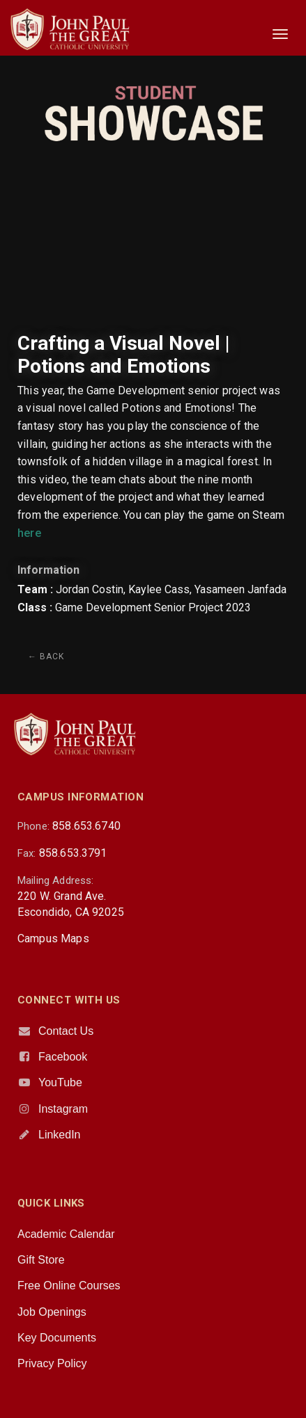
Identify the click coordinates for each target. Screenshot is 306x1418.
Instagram (63, 1109)
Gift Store (41, 1260)
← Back (46, 656)
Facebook (62, 1057)
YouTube (60, 1082)
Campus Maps (53, 938)
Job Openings (51, 1312)
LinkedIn (59, 1135)
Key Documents (56, 1338)
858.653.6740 (86, 825)
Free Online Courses (69, 1285)
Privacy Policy (52, 1363)
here (29, 533)
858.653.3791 (73, 853)
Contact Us (65, 1031)
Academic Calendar (66, 1234)
